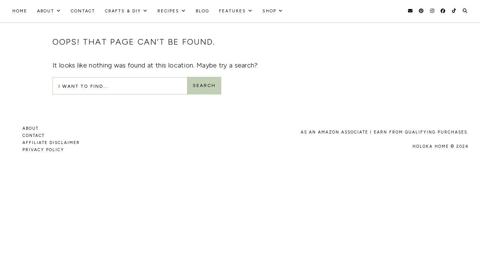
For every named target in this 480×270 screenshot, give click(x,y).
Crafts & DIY (123, 11)
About (45, 11)
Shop (269, 11)
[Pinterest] (421, 11)
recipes (168, 11)
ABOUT (30, 128)
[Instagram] (432, 11)
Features (232, 11)
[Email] (410, 11)
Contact (83, 11)
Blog (202, 11)
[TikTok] (454, 11)
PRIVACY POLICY (43, 149)
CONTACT (33, 135)
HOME (19, 11)
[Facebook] (443, 11)
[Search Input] (120, 85)
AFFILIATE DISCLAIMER (51, 142)
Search (204, 85)
